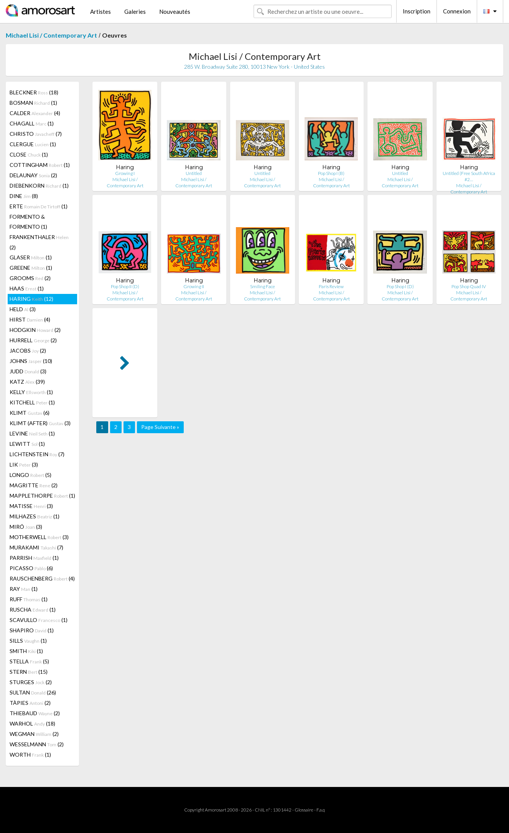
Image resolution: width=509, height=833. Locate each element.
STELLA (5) (29, 661)
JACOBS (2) (28, 350)
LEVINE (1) (32, 433)
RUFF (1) (29, 599)
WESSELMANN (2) (37, 744)
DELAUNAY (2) (33, 175)
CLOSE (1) (29, 154)
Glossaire (304, 810)
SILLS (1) (28, 640)
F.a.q (320, 810)
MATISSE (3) (31, 506)
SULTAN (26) (33, 692)
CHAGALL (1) (32, 123)
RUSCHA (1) (33, 609)
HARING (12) (31, 298)
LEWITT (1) (27, 443)
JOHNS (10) (31, 361)
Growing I (125, 173)
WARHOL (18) (32, 723)
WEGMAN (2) (34, 734)
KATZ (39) (27, 381)
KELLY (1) (31, 392)
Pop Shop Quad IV (468, 286)
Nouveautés (174, 11)
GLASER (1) (31, 257)
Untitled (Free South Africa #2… (469, 176)
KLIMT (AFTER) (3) (40, 423)
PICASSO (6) (31, 568)
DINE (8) (24, 196)
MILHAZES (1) (34, 516)
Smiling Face (262, 286)
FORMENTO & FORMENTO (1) (28, 221)
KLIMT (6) (29, 412)
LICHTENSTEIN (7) (37, 454)
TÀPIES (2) (30, 702)
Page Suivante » (160, 427)
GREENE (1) (31, 267)
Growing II (193, 286)
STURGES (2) (31, 682)
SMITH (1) (26, 651)
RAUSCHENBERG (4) (42, 578)
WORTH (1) (30, 754)
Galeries (135, 11)
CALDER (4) (35, 113)
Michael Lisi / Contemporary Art (51, 35)
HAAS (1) (27, 288)
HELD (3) (23, 309)
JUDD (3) (28, 371)
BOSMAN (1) (33, 102)
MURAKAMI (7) (36, 547)
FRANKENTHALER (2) (39, 242)
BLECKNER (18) (34, 92)
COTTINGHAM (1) (40, 165)
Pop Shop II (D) (125, 286)
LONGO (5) (30, 475)
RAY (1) (24, 589)
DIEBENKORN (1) (39, 185)
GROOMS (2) (30, 278)
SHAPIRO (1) (32, 630)
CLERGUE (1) (33, 144)
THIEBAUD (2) (35, 713)
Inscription (416, 11)
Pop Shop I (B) (331, 173)
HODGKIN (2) (35, 330)
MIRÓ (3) (26, 526)
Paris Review (331, 286)
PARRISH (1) (34, 557)
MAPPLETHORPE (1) (42, 495)
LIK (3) (24, 464)
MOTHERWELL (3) (39, 537)
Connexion (457, 11)
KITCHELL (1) (32, 402)
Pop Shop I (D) (400, 286)
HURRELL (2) (33, 340)
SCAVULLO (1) (39, 620)
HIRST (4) (30, 319)
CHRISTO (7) (36, 133)
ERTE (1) (39, 206)
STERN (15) (29, 671)
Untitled (194, 173)
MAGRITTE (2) (34, 485)
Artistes (100, 11)
